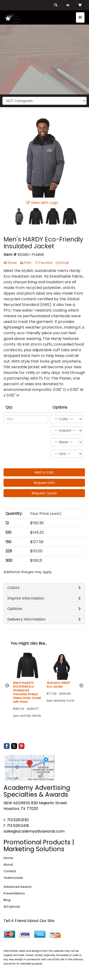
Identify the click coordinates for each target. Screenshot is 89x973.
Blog (7, 900)
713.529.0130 (18, 820)
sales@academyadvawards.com (34, 831)
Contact (10, 871)
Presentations (14, 893)
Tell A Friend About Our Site (29, 920)
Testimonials (13, 878)
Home (8, 858)
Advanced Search (18, 886)
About (8, 864)
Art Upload (12, 906)
